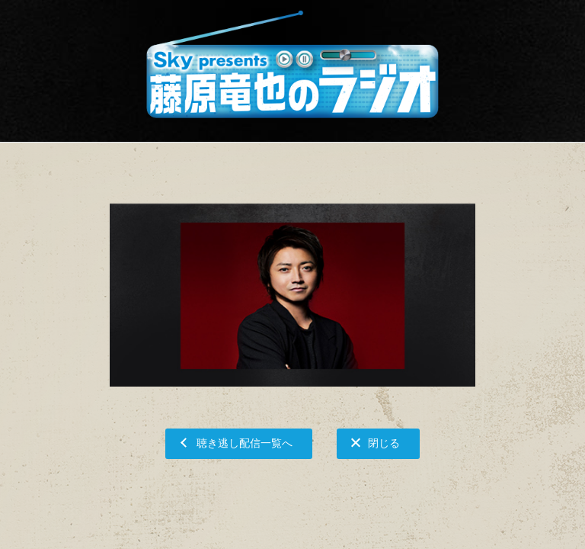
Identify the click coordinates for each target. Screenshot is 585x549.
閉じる (384, 442)
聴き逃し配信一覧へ (244, 442)
